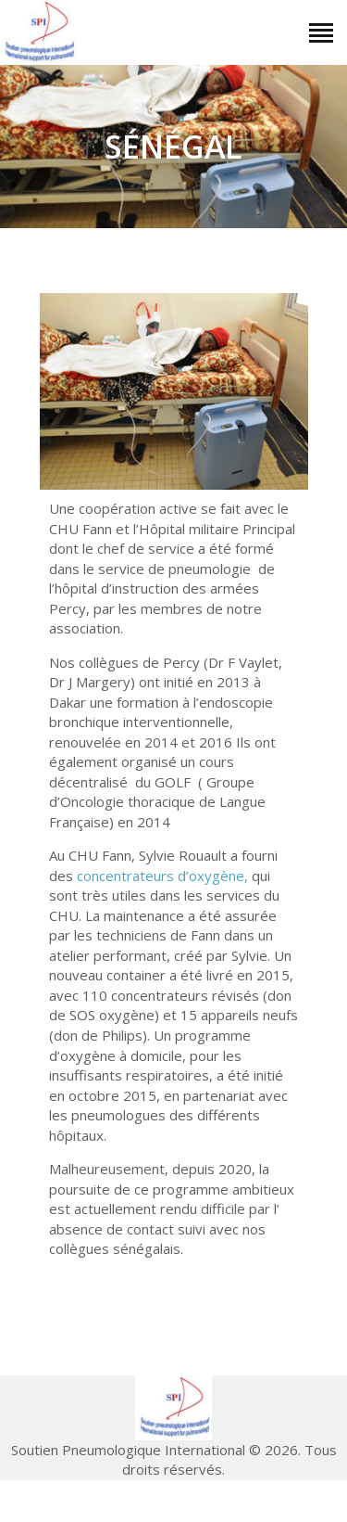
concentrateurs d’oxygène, (162, 875)
